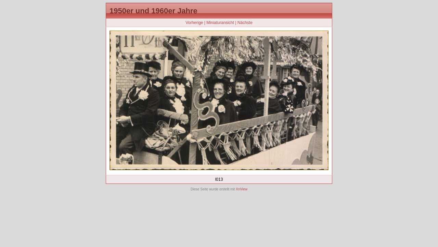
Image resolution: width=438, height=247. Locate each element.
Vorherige (194, 22)
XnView (241, 189)
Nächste (245, 22)
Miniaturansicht (220, 22)
